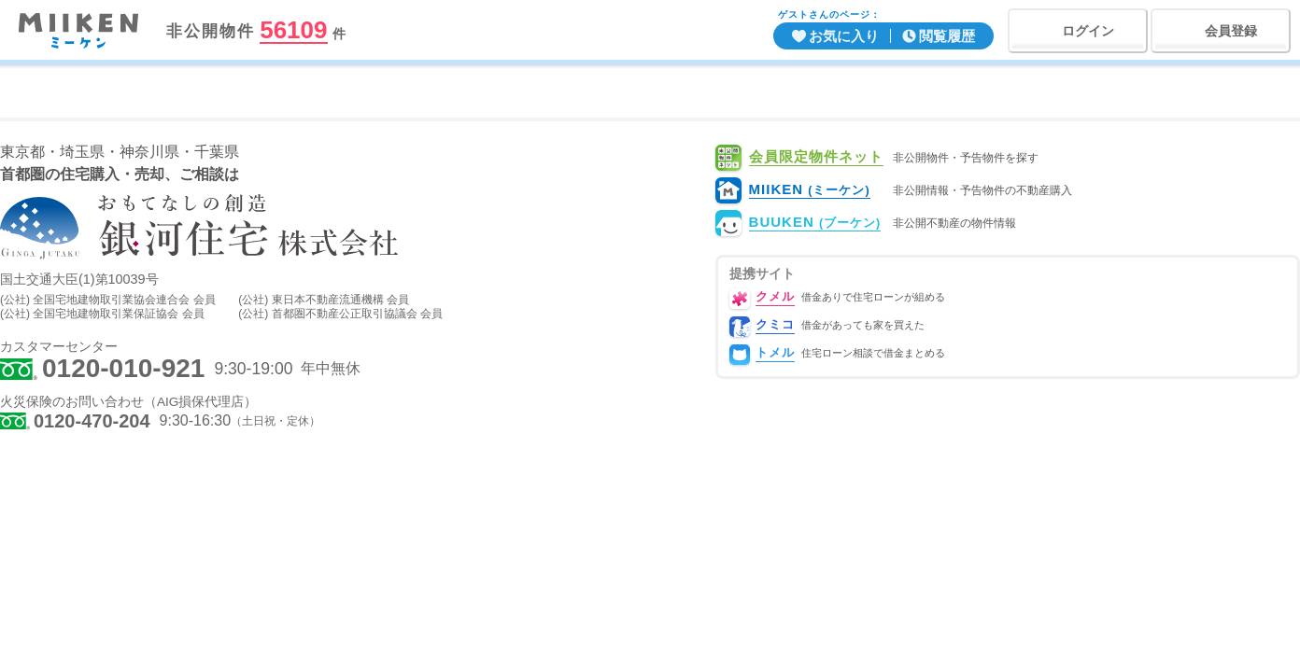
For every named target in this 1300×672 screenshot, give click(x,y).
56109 (293, 31)
